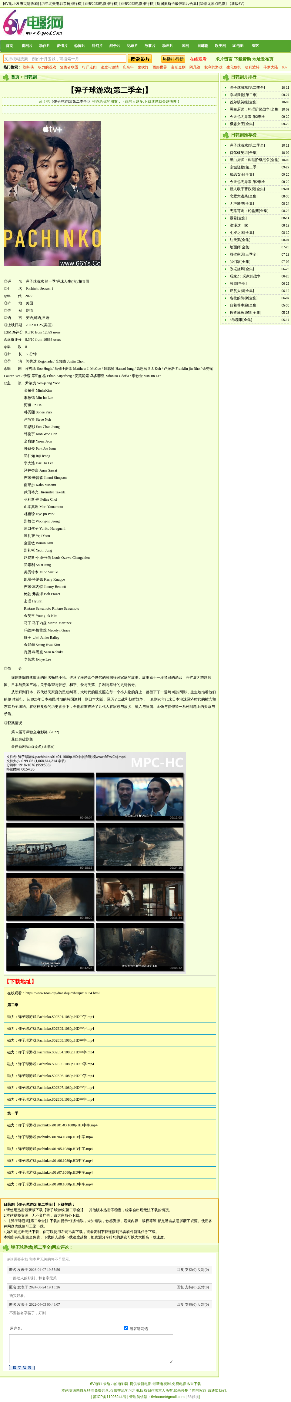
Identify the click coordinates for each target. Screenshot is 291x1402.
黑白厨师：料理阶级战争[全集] (254, 109)
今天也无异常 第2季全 (247, 116)
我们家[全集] (240, 262)
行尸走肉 (89, 67)
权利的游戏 (213, 67)
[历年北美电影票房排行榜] (61, 4)
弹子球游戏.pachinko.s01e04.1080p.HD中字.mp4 (55, 1137)
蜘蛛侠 (28, 67)
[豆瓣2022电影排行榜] (137, 4)
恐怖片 (79, 46)
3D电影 (238, 46)
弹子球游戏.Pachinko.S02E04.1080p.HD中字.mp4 (56, 1052)
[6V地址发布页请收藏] (21, 4)
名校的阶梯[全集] (244, 298)
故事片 (150, 46)
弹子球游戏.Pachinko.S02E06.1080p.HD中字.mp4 (56, 1076)
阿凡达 (194, 67)
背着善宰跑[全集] (244, 305)
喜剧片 (27, 46)
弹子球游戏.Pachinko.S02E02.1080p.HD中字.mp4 (56, 1028)
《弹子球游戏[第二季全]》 (71, 101)
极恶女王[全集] (242, 124)
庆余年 (128, 67)
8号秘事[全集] (241, 320)
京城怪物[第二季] (244, 95)
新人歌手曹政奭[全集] (247, 189)
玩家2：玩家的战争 (245, 276)
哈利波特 (252, 67)
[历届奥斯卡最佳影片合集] (177, 4)
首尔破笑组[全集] (244, 102)
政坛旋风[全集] (242, 269)
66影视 (193, 1397)
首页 (9, 46)
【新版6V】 (237, 4)
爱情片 (62, 46)
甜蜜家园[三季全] (244, 254)
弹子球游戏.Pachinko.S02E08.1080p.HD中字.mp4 (56, 1099)
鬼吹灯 (143, 67)
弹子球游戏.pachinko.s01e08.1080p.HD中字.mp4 (55, 1184)
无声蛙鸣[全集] (242, 203)
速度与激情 (110, 67)
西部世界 (159, 67)
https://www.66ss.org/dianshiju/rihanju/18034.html (62, 993)
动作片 (44, 46)
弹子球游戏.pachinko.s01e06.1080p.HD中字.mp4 (55, 1160)
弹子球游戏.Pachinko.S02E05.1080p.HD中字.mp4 (56, 1064)
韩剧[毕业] (238, 283)
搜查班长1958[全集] (245, 312)
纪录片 (132, 46)
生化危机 (233, 67)
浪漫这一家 (239, 225)
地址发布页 (262, 59)
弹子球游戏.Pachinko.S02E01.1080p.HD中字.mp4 (56, 1017)
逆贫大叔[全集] (242, 291)
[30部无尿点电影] (213, 4)
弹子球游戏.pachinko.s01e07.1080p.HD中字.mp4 (55, 1172)
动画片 (167, 46)
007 (284, 67)
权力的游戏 (47, 67)
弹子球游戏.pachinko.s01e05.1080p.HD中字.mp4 (55, 1149)
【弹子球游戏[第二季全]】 (109, 90)
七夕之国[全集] (242, 232)
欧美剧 (220, 46)
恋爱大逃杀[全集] (244, 196)
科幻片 (97, 46)
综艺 (255, 46)
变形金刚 (178, 67)
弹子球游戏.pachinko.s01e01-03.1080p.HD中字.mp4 (58, 1125)
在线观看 (198, 59)
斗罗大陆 (270, 67)
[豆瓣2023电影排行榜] (101, 4)
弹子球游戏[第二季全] (247, 87)
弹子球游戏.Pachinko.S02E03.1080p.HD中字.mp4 (56, 1040)
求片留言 (224, 59)
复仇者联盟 (69, 67)
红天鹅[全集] (240, 240)
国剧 (185, 46)
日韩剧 (202, 46)
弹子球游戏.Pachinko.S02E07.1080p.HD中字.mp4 (56, 1087)
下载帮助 (242, 59)
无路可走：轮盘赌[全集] (249, 211)
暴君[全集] (238, 218)
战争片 (114, 46)
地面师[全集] (240, 247)
